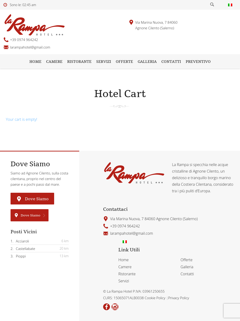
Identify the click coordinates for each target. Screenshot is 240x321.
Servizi (103, 61)
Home (35, 61)
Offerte (124, 61)
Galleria (147, 61)
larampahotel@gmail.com (30, 47)
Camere (54, 61)
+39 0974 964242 (24, 39)
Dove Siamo (32, 198)
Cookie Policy (155, 297)
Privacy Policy (178, 297)
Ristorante (79, 61)
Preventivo (198, 61)
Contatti (171, 61)
